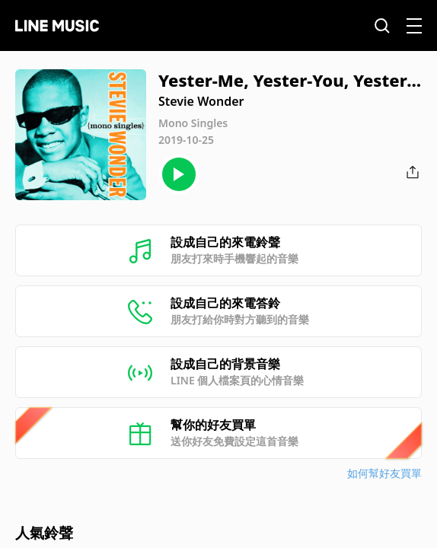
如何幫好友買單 (384, 473)
